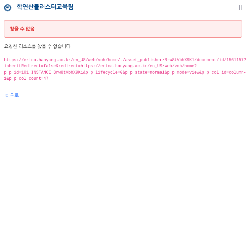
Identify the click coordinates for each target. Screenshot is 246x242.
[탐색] (240, 7)
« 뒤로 (11, 95)
